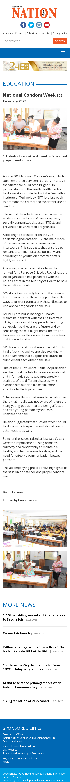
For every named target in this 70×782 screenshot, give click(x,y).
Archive (46, 33)
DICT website (10, 749)
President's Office (13, 734)
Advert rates (33, 33)
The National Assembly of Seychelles (23, 753)
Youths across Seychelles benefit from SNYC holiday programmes (31, 667)
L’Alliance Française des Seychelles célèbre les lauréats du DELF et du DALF (34, 649)
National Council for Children (19, 746)
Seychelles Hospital (14, 741)
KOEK (6, 761)
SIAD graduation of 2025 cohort (26, 701)
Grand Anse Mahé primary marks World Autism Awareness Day (32, 685)
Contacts (19, 33)
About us (8, 33)
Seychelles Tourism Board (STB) (20, 758)
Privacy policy (60, 33)
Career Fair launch (16, 633)
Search (60, 41)
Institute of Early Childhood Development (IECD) (29, 737)
